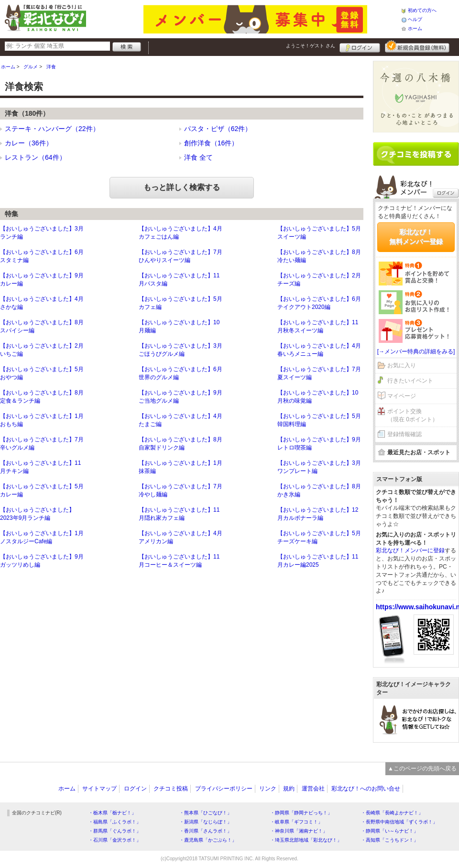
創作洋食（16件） (211, 143)
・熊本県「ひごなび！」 (205, 812)
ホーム (415, 28)
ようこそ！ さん (310, 45)
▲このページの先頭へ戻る (422, 768)
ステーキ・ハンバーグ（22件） (52, 128)
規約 (289, 788)
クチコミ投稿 (170, 788)
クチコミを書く (416, 154)
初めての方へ (422, 10)
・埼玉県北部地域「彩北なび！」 (306, 840)
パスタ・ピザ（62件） (218, 128)
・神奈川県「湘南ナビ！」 (299, 831)
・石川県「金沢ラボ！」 (114, 840)
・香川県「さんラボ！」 (205, 831)
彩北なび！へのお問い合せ (365, 788)
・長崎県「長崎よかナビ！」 (392, 812)
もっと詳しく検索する (181, 187)
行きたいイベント (410, 380)
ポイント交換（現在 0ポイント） (412, 415)
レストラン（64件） (35, 157)
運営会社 (313, 788)
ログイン (359, 46)
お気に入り (401, 365)
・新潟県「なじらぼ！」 (205, 821)
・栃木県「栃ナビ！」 (112, 812)
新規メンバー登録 (417, 46)
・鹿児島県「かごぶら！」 (208, 840)
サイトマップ (99, 788)
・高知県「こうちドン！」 (389, 840)
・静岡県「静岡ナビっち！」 (301, 812)
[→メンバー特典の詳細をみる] (416, 351)
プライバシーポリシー (223, 788)
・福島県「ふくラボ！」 (114, 821)
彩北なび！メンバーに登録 (410, 550)
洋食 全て (198, 157)
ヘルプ (415, 19)
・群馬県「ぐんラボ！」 (114, 831)
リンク (267, 788)
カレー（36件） (29, 143)
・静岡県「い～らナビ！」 (389, 831)
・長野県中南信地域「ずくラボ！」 (399, 821)
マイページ (401, 396)
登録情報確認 (404, 434)
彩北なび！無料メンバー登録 (416, 236)
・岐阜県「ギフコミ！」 (296, 821)
